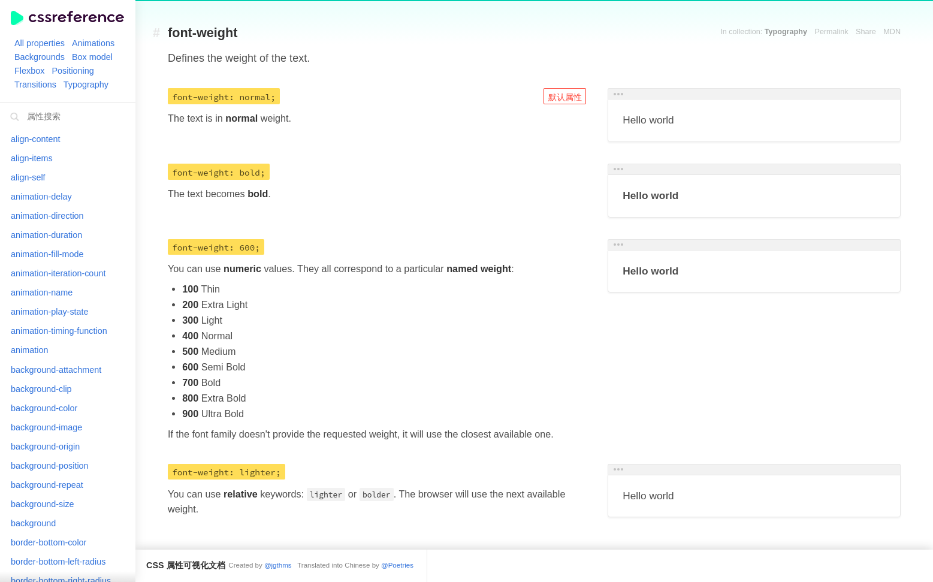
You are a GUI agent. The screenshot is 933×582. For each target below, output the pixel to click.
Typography (86, 84)
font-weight (202, 33)
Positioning (72, 71)
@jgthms (278, 565)
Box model (92, 57)
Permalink (832, 32)
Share (866, 32)
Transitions (35, 84)
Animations (93, 43)
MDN (892, 32)
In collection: (763, 32)
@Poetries (397, 565)
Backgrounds (39, 57)
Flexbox (29, 71)
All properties (39, 43)
